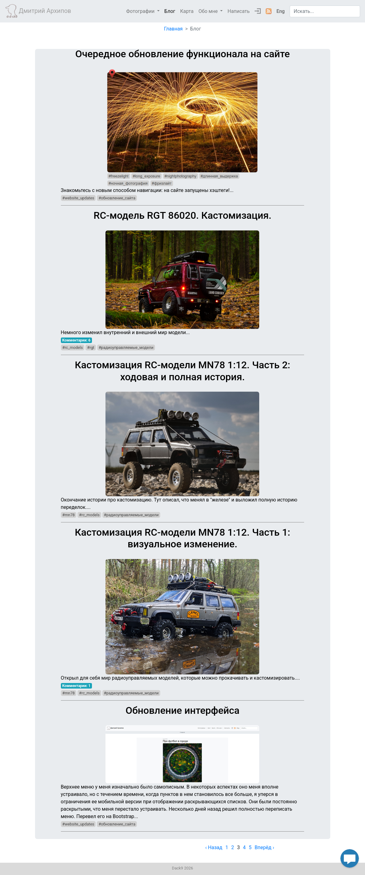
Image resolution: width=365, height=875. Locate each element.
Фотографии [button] (141, 11)
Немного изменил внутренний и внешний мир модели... (182, 272)
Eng (280, 11)
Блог (170, 11)
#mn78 (68, 515)
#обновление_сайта (116, 198)
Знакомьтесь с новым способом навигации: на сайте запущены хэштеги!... (182, 120)
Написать (239, 11)
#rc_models (72, 347)
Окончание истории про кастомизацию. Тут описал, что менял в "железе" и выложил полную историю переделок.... (182, 434)
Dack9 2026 (182, 868)
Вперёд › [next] (264, 847)
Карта (187, 11)
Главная (173, 29)
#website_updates (78, 198)
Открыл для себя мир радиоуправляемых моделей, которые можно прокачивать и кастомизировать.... (182, 603)
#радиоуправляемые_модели (126, 347)
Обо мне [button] (208, 11)
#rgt (90, 347)
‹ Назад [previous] (213, 847)
